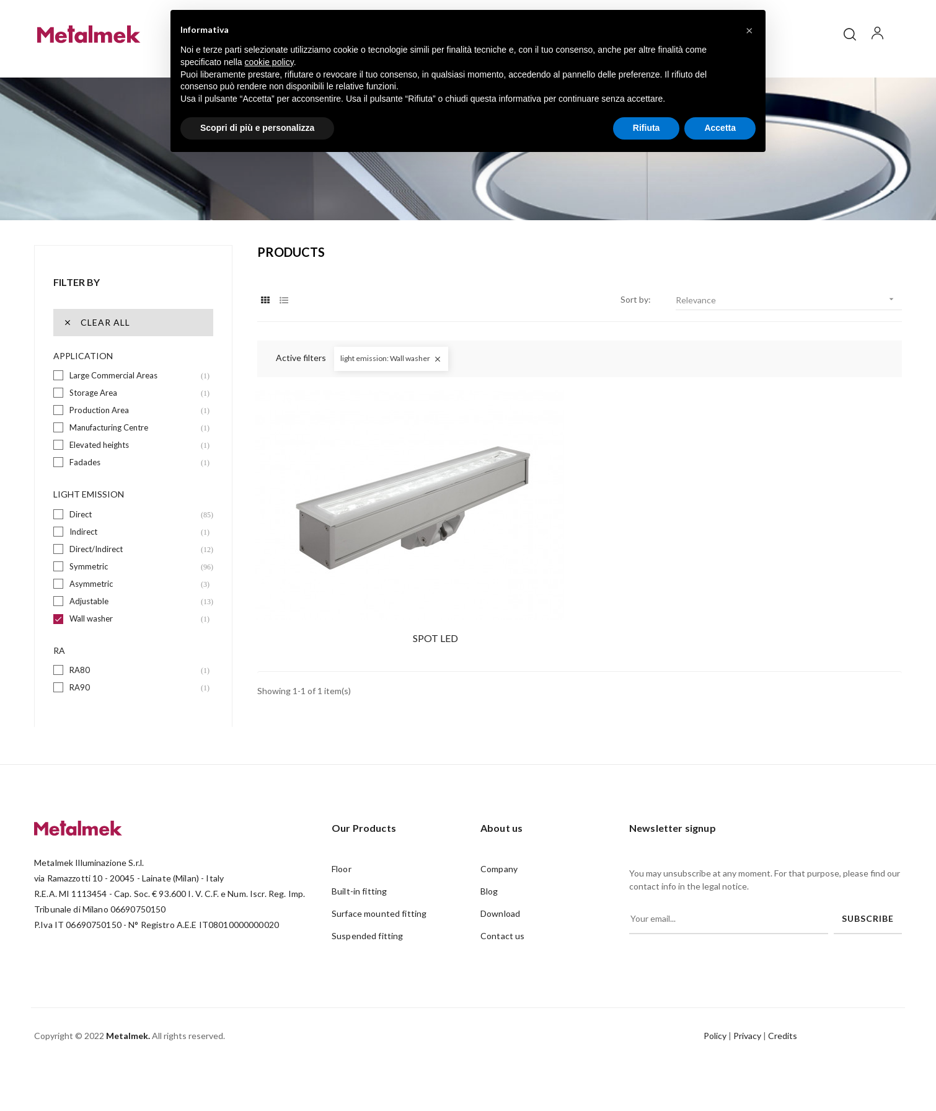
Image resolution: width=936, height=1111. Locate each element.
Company (499, 896)
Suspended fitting (367, 963)
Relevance (789, 327)
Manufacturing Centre (133, 456)
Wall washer (133, 646)
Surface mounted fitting (379, 941)
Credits (782, 1063)
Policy (715, 1063)
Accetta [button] (720, 128)
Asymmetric (133, 611)
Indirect (133, 559)
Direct (133, 542)
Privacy (747, 1063)
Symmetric (133, 594)
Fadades (133, 490)
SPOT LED (356, 582)
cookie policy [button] (269, 62)
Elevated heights (133, 473)
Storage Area (133, 421)
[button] (749, 30)
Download (500, 941)
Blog (489, 919)
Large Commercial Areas (133, 403)
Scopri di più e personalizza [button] (257, 128)
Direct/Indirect (133, 576)
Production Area (133, 438)
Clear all (96, 350)
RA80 (133, 698)
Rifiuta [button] (646, 128)
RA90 (133, 715)
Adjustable (133, 629)
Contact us (502, 963)
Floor (341, 896)
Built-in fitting (359, 919)
